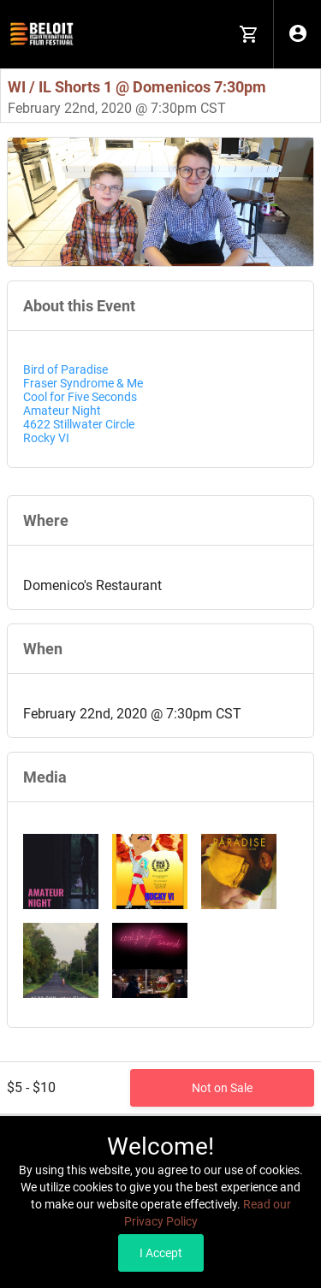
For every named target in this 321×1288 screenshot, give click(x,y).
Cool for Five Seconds (80, 397)
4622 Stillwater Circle (78, 424)
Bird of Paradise (65, 369)
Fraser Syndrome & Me (83, 383)
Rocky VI (46, 438)
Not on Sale (222, 1088)
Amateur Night (62, 410)
